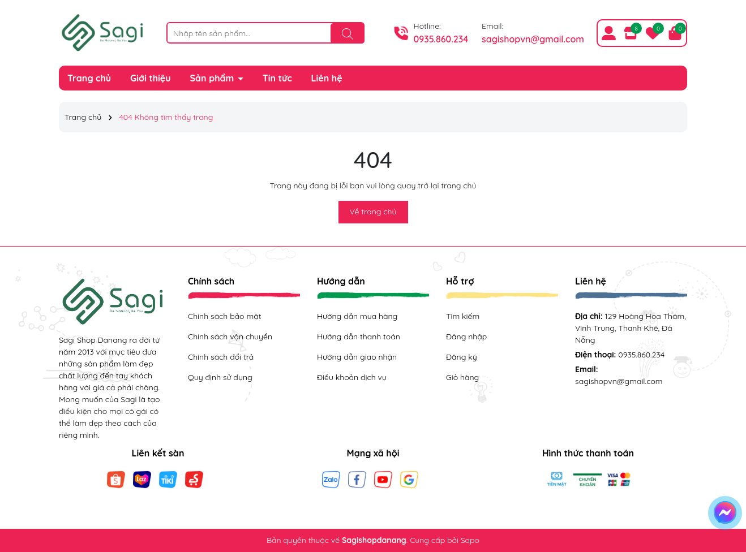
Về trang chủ (373, 211)
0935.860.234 (441, 39)
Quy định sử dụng (220, 377)
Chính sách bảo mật (224, 316)
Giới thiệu (150, 78)
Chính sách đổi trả (221, 357)
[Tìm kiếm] (348, 33)
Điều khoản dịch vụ (352, 377)
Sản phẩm (213, 78)
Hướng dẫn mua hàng (357, 316)
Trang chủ (89, 78)
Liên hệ (326, 78)
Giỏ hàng (462, 377)
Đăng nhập (466, 336)
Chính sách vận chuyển (230, 336)
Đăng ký (461, 357)
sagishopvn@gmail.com (533, 39)
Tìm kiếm (462, 316)
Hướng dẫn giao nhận (357, 357)
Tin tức (277, 78)
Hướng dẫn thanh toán (358, 336)
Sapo (470, 540)
